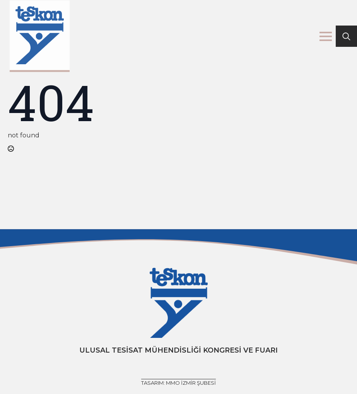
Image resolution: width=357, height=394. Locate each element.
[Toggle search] (346, 36)
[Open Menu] (325, 36)
